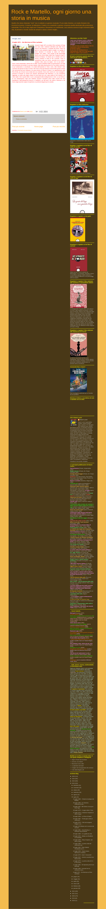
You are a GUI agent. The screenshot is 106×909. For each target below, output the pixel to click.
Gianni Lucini (83, 419)
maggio (75, 879)
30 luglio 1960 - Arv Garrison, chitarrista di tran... (81, 803)
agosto (75, 794)
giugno (75, 876)
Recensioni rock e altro (78, 763)
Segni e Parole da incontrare (79, 759)
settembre (76, 792)
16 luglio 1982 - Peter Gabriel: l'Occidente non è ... (81, 848)
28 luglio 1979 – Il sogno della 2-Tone (83, 810)
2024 (73, 781)
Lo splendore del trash (78, 765)
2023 (73, 783)
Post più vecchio (59, 126)
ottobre (75, 790)
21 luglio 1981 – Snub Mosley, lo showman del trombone (81, 830)
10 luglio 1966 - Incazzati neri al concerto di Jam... (81, 869)
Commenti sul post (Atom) (24, 130)
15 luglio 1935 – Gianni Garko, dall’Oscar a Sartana (81, 851)
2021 (73, 893)
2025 (73, 778)
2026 (73, 776)
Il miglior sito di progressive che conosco (82, 767)
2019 (73, 898)
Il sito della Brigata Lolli (78, 769)
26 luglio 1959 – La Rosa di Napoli (82, 816)
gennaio (75, 888)
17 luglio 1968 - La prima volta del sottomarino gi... (82, 844)
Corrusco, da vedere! (77, 761)
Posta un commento (21, 119)
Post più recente (18, 126)
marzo (75, 883)
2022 (73, 891)
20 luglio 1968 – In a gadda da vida (82, 833)
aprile (75, 881)
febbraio (75, 886)
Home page (38, 126)
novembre (76, 787)
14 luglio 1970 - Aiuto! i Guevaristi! (82, 855)
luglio (75, 797)
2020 (73, 896)
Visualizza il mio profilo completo (79, 461)
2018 (73, 900)
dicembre (76, 785)
